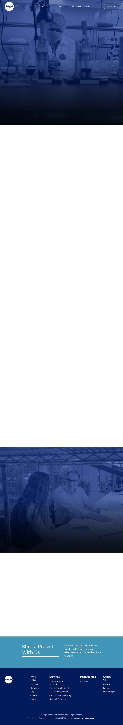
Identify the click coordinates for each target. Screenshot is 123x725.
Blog (32, 692)
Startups (34, 699)
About (44, 6)
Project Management (58, 692)
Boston (106, 684)
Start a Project (109, 692)
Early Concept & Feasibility (56, 682)
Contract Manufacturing (60, 695)
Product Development (59, 688)
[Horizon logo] (14, 6)
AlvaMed (84, 681)
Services (60, 6)
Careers (33, 695)
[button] (45, 6)
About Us (34, 684)
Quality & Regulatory (58, 699)
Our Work (76, 6)
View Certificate (88, 718)
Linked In (107, 688)
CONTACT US (111, 6)
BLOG (86, 6)
